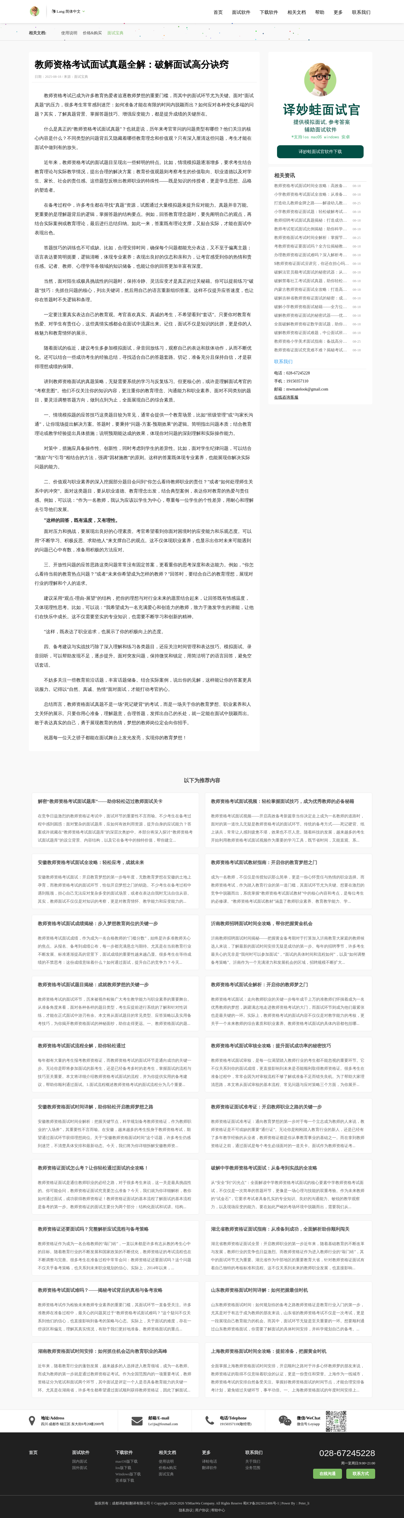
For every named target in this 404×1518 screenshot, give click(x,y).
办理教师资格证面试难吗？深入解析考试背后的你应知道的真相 (311, 255)
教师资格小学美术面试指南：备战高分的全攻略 (311, 341)
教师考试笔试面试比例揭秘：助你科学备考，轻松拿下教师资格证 (311, 229)
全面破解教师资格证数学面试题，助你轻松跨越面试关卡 (311, 324)
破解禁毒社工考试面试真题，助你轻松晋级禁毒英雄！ (311, 281)
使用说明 (69, 33)
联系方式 (361, 1474)
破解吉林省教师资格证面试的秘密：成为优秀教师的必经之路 (311, 298)
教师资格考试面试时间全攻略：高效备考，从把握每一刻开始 (311, 186)
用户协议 (202, 1510)
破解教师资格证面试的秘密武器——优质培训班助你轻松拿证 (311, 315)
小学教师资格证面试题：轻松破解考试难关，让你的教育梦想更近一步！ (311, 212)
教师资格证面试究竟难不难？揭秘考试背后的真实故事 (311, 350)
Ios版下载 (123, 1468)
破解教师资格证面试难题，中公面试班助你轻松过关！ (311, 333)
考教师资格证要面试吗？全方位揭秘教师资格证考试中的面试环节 (311, 246)
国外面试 (79, 1468)
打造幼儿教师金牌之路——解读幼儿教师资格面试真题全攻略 (311, 203)
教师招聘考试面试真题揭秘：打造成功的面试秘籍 (311, 220)
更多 (338, 12)
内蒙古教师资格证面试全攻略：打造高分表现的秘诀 (311, 289)
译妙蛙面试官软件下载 (320, 151)
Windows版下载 (128, 1474)
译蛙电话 (209, 1461)
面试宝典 (115, 33)
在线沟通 (327, 1474)
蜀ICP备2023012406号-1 (261, 1503)
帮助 (319, 12)
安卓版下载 (124, 1480)
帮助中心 (218, 1510)
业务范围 (252, 1468)
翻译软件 (209, 1468)
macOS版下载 (126, 1461)
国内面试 (79, 1461)
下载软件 (269, 12)
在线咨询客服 (286, 397)
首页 (218, 12)
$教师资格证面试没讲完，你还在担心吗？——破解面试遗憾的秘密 (311, 263)
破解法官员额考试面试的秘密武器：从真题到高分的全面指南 (311, 272)
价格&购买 (92, 33)
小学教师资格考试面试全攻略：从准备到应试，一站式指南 (311, 194)
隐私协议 (186, 1510)
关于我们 (252, 1461)
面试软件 (241, 12)
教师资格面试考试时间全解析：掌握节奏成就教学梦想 (311, 237)
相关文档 (296, 12)
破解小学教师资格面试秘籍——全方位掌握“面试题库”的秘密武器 (311, 307)
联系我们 (361, 12)
